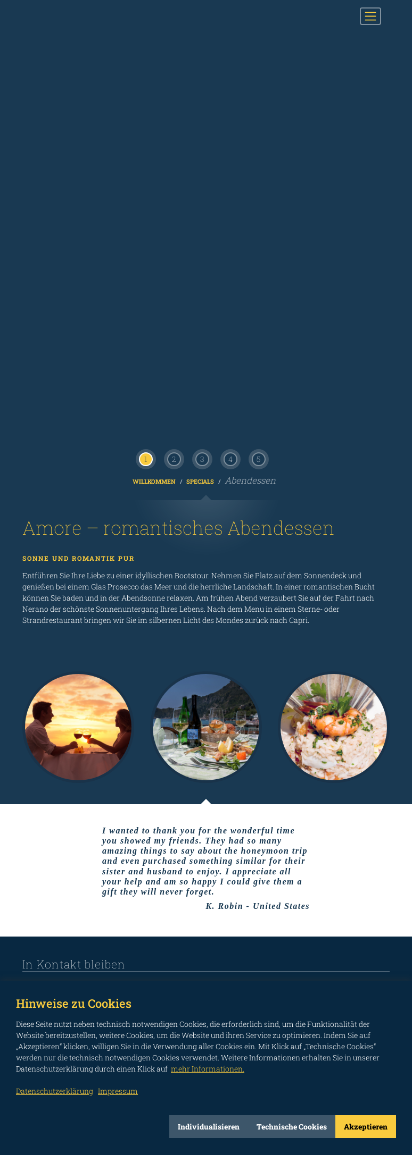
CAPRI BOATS (77, 16)
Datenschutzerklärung (54, 1091)
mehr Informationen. (207, 1069)
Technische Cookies (292, 1127)
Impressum (371, 950)
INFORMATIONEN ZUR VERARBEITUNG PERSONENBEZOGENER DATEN (103, 852)
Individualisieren (209, 1127)
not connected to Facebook (28, 933)
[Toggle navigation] (370, 15)
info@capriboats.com (76, 651)
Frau (48, 767)
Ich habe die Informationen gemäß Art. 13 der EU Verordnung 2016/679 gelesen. (294, 852)
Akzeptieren (366, 1127)
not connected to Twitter (124, 933)
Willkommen (155, 70)
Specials (201, 70)
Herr (78, 767)
